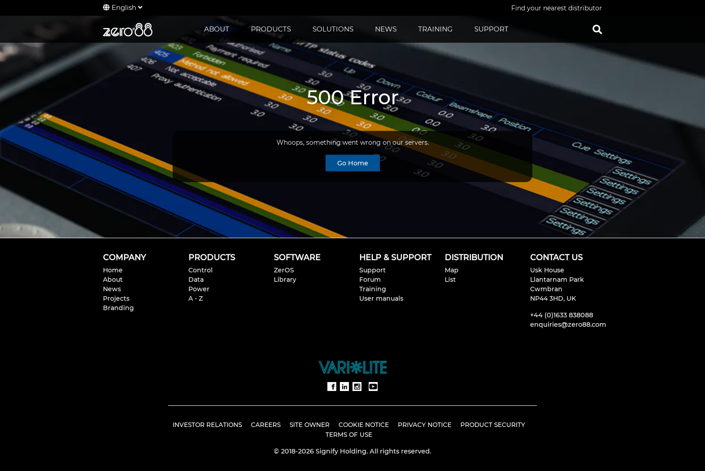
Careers (266, 424)
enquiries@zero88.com (568, 324)
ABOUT (216, 29)
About (113, 279)
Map (452, 270)
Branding (118, 308)
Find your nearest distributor (556, 8)
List (450, 279)
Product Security (492, 424)
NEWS (386, 29)
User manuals (381, 298)
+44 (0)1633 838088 (561, 315)
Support (372, 270)
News (112, 289)
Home (113, 270)
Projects (116, 298)
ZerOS (284, 270)
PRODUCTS (271, 29)
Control (200, 270)
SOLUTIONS (332, 29)
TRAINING (435, 29)
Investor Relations (207, 424)
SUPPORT (491, 29)
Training (372, 289)
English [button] (122, 7)
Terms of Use (349, 434)
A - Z (195, 298)
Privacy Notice (424, 424)
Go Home (352, 163)
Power (199, 289)
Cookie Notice (364, 424)
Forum (370, 279)
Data (196, 279)
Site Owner (310, 424)
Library (285, 279)
